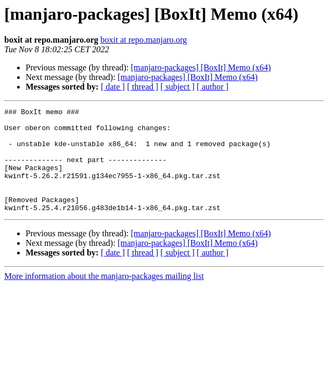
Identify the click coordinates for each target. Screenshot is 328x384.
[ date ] (113, 86)
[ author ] (213, 86)
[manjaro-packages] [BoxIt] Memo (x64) (201, 67)
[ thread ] (142, 86)
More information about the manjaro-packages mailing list (104, 296)
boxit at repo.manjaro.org (143, 39)
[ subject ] (178, 86)
